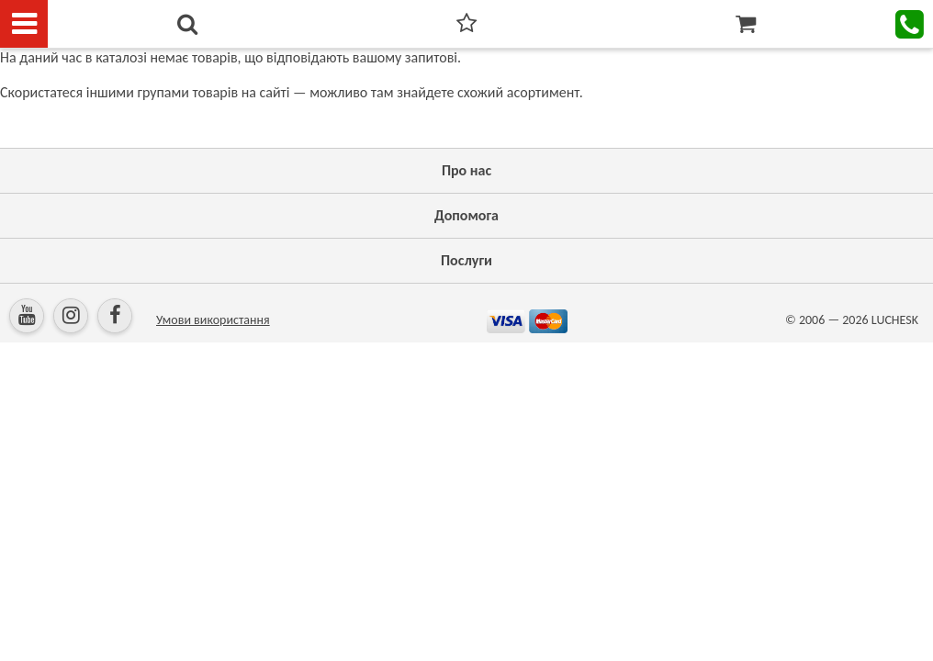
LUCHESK (894, 320)
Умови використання (213, 320)
